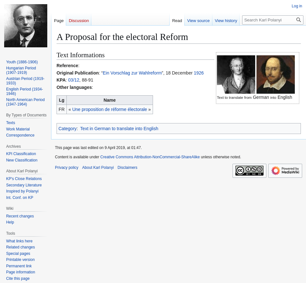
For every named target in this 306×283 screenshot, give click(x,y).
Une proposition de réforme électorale (109, 109)
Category (67, 128)
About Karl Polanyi (98, 167)
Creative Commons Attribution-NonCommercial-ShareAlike (150, 157)
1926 (199, 72)
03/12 (73, 80)
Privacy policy (66, 167)
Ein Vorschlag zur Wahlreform (132, 72)
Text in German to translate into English (119, 128)
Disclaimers (127, 167)
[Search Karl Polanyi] (272, 20)
